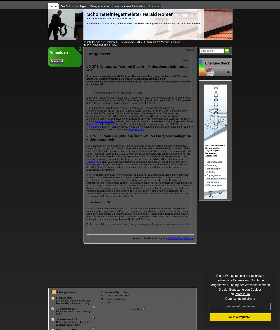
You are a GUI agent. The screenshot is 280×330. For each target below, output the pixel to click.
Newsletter (186, 224)
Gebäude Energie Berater (180, 238)
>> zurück (189, 50)
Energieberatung (100, 6)
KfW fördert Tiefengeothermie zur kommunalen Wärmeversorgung (73, 302)
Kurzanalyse (93, 162)
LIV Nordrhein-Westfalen (117, 295)
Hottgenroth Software (116, 299)
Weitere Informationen (240, 306)
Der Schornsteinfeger (73, 6)
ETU (108, 302)
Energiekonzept (136, 129)
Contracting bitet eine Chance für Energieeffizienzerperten (73, 323)
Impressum (242, 294)
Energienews (66, 292)
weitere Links (137, 309)
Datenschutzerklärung (240, 298)
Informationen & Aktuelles (129, 6)
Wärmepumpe (94, 126)
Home (53, 6)
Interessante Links (114, 292)
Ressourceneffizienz (105, 121)
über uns (154, 6)
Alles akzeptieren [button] (240, 317)
